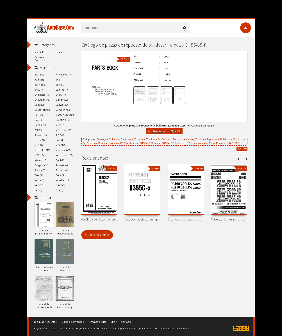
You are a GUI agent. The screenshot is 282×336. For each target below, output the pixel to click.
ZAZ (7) (38, 190)
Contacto (126, 321)
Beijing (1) (40, 84)
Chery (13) (61, 94)
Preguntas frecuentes (45, 321)
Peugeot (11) (41, 165)
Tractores (139, 139)
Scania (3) (40, 170)
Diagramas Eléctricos (40, 58)
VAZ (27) (39, 185)
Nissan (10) (40, 160)
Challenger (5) (42, 94)
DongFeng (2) (63, 109)
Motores (182, 143)
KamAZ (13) (41, 135)
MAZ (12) (60, 145)
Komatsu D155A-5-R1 (163, 143)
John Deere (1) (63, 130)
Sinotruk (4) (62, 170)
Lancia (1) (40, 140)
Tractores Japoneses (207, 139)
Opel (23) (60, 160)
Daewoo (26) (62, 104)
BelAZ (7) (60, 84)
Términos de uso (97, 321)
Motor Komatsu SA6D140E (224, 143)
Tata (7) (38, 175)
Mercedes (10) (42, 150)
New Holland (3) (64, 155)
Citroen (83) (62, 99)
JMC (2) (38, 130)
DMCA (114, 321)
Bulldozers (226, 139)
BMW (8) (39, 89)
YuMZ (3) (60, 185)
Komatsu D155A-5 (139, 143)
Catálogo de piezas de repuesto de (99, 219)
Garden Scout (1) (65, 114)
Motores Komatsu (198, 143)
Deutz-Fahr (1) (42, 109)
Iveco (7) (60, 124)
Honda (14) (40, 124)
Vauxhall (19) (62, 180)
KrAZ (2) (60, 135)
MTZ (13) (39, 155)
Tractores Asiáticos (183, 139)
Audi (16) (39, 79)
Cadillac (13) (62, 89)
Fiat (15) (39, 114)
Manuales (40, 52)
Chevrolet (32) (42, 99)
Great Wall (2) (63, 119)
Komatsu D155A (119, 143)
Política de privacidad (72, 321)
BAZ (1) (59, 79)
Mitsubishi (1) (63, 150)
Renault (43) (62, 165)
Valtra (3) (39, 180)
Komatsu (103, 143)
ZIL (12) (59, 190)
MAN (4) (39, 145)
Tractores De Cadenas (158, 139)
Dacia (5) (39, 104)
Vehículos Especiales (121, 139)
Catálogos (102, 139)
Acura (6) (39, 74)
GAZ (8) (38, 119)
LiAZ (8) (59, 140)
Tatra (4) (60, 175)
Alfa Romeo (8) (63, 74)
